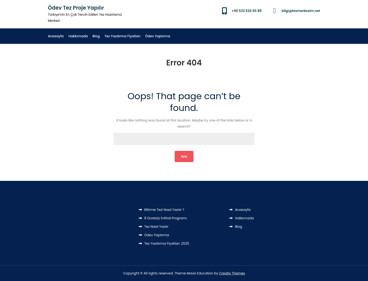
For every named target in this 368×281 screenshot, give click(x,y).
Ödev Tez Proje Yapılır (76, 7)
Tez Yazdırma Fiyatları (122, 36)
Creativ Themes (232, 273)
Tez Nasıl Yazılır (156, 226)
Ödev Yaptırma (157, 36)
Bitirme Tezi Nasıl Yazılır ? (164, 209)
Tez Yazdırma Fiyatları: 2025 (166, 243)
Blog (96, 36)
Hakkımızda (78, 36)
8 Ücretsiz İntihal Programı (165, 218)
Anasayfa (56, 36)
